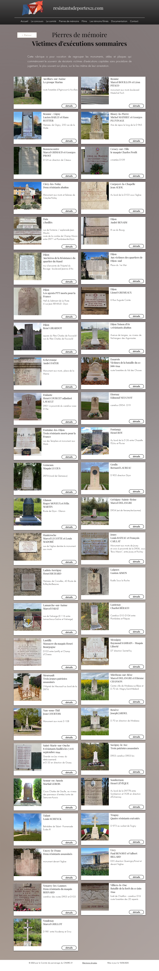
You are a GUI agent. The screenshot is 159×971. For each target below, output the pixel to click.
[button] (119, 21)
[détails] (69, 106)
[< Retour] (27, 35)
